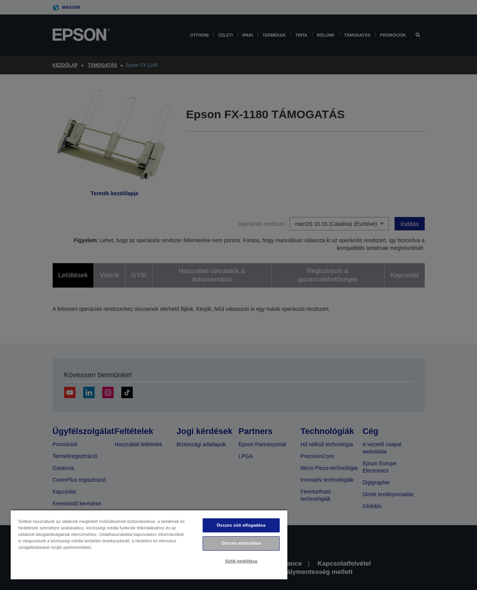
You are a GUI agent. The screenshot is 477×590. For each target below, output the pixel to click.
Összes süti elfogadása (241, 525)
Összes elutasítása (241, 543)
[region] (149, 544)
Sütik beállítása (241, 561)
